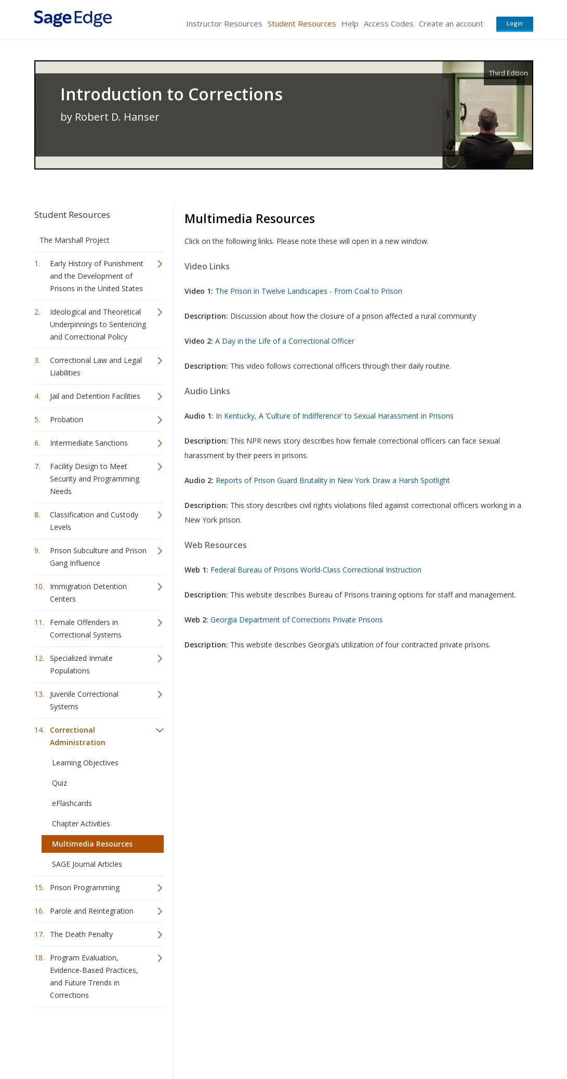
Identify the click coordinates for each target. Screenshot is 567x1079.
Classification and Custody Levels (94, 521)
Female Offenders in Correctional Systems (86, 628)
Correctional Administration (78, 736)
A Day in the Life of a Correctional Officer (284, 341)
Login (515, 23)
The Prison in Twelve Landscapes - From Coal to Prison (308, 291)
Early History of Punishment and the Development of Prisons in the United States (96, 275)
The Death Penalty (81, 934)
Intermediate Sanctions (89, 443)
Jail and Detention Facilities (95, 396)
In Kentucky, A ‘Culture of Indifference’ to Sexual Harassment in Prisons (335, 416)
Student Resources (302, 23)
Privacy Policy (464, 1040)
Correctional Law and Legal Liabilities (96, 366)
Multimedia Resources (92, 844)
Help (350, 23)
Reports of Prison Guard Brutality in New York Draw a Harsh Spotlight (333, 480)
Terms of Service (343, 1040)
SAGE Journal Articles (87, 864)
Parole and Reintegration (92, 911)
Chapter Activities (81, 823)
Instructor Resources (224, 23)
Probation (66, 419)
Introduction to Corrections (171, 94)
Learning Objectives (85, 763)
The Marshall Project (74, 240)
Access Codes (389, 23)
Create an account (451, 23)
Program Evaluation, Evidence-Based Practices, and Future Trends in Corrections (94, 976)
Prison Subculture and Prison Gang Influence (98, 556)
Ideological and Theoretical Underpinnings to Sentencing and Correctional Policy (98, 324)
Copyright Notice (406, 1040)
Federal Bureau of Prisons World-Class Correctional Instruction (315, 570)
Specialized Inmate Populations (81, 664)
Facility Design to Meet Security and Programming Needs (94, 478)
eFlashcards (72, 803)
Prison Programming (85, 887)
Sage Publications (93, 1040)
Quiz (59, 783)
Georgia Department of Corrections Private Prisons (296, 620)
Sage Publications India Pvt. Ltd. (185, 1040)
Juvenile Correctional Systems (84, 700)
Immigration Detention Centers (88, 592)
